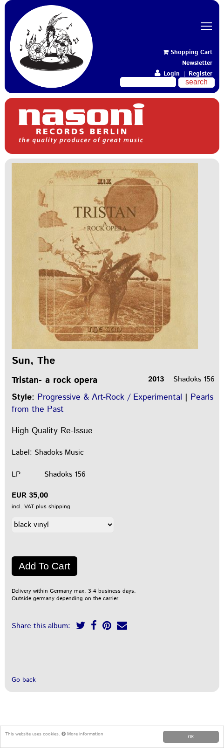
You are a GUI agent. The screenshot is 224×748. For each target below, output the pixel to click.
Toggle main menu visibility (208, 18)
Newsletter (197, 63)
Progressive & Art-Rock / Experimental (109, 397)
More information (82, 734)
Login (167, 73)
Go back (24, 680)
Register (200, 73)
